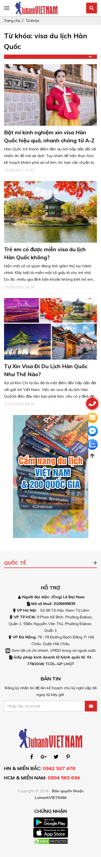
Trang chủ (12, 20)
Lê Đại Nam (74, 597)
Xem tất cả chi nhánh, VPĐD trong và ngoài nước (54, 650)
